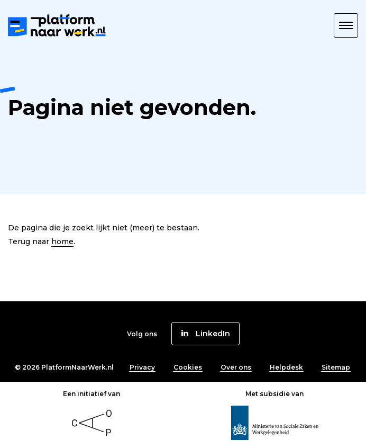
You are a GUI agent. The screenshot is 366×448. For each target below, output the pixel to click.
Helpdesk (286, 367)
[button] (346, 25)
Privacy (142, 367)
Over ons (236, 367)
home (62, 241)
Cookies (187, 367)
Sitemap (336, 367)
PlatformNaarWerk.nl (77, 367)
